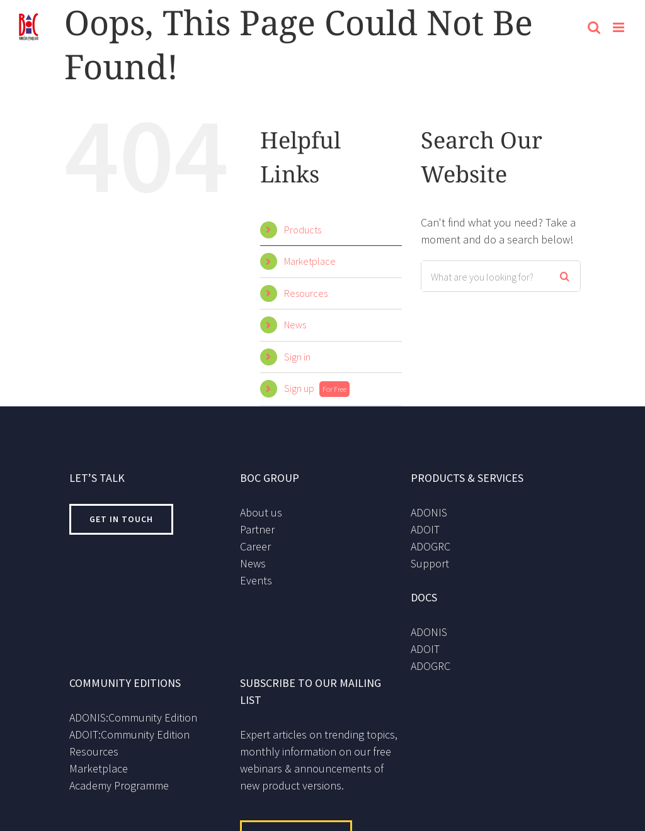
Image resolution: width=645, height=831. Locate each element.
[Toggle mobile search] (594, 27)
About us (261, 512)
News (295, 324)
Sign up (317, 388)
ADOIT (425, 529)
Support (430, 563)
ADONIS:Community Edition (133, 717)
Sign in (297, 356)
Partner (257, 529)
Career (255, 546)
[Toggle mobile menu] (619, 27)
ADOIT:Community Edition (129, 734)
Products (302, 229)
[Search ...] (485, 276)
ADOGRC (430, 546)
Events (256, 580)
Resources (306, 293)
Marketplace (310, 261)
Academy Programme (119, 785)
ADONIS (429, 512)
